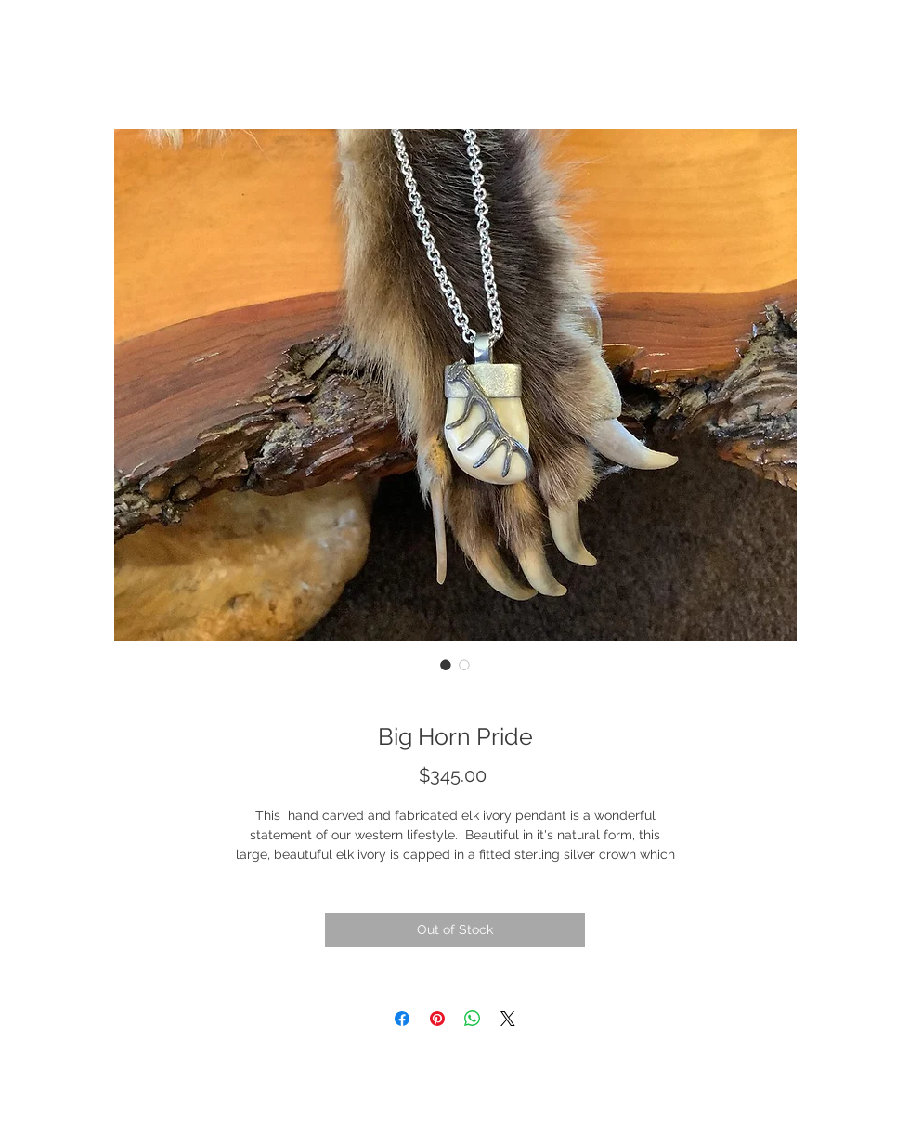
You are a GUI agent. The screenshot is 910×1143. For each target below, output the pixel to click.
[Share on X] (508, 1018)
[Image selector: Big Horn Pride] (445, 665)
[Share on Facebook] (402, 1018)
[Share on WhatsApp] (473, 1018)
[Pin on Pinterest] (437, 1018)
